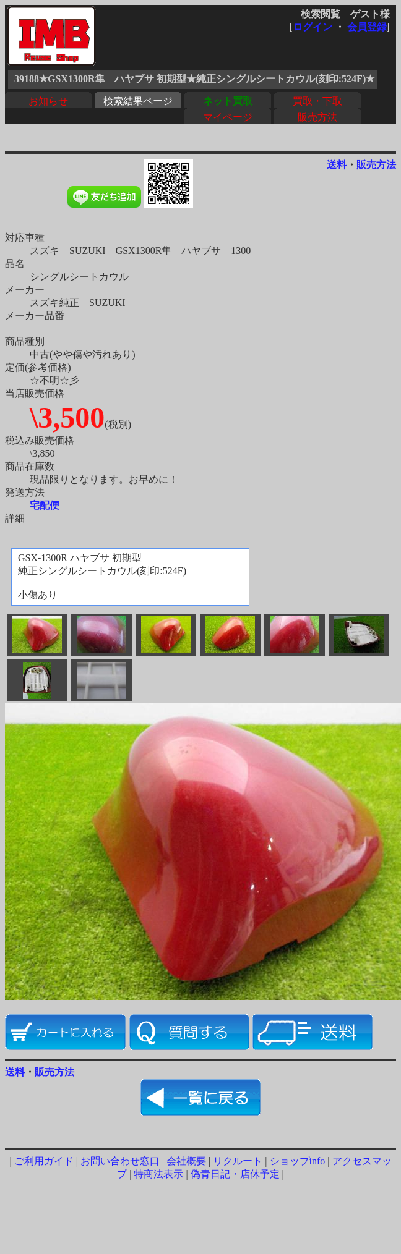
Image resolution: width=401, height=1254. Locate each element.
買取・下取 (317, 101)
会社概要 (186, 1161)
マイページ (227, 117)
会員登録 (367, 27)
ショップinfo (298, 1161)
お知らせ (48, 101)
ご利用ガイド (44, 1161)
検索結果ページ (138, 101)
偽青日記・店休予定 (235, 1174)
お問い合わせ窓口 (120, 1161)
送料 (337, 164)
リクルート (237, 1161)
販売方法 (317, 117)
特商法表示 (158, 1174)
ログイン (312, 27)
